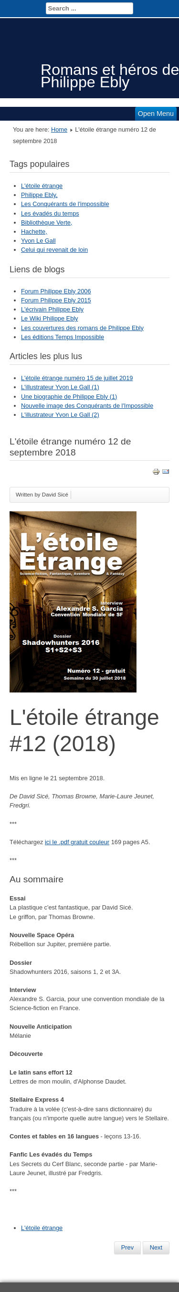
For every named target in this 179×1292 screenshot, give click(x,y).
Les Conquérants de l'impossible (65, 203)
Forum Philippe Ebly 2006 (56, 291)
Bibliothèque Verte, (46, 222)
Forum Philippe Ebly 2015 (56, 300)
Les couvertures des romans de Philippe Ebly (82, 327)
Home (59, 129)
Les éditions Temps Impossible (62, 337)
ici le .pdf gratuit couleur (77, 842)
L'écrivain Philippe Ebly (52, 309)
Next (156, 1247)
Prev (127, 1247)
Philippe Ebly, (39, 194)
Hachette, (34, 231)
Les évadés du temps (50, 213)
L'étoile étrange (42, 185)
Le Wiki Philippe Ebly (49, 318)
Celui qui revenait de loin (54, 249)
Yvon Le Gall (38, 240)
